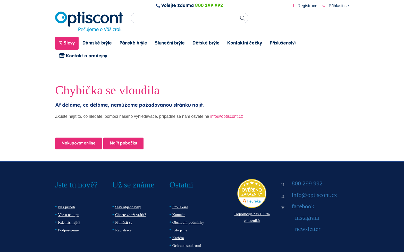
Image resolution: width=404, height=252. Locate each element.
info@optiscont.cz (226, 116)
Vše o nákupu (68, 215)
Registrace (305, 6)
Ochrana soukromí (186, 246)
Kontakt (178, 215)
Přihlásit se (335, 6)
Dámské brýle (97, 43)
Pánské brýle (133, 43)
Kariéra (178, 238)
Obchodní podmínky (188, 222)
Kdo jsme (179, 230)
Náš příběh (66, 207)
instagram (307, 217)
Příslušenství (283, 43)
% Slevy (67, 43)
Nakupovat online (79, 143)
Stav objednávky (128, 207)
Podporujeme (68, 230)
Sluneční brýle (170, 43)
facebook (303, 206)
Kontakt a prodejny (83, 55)
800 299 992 (209, 5)
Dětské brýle (206, 43)
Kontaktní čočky (244, 43)
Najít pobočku (123, 143)
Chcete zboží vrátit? (130, 215)
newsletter (308, 229)
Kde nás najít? (69, 222)
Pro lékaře (180, 207)
